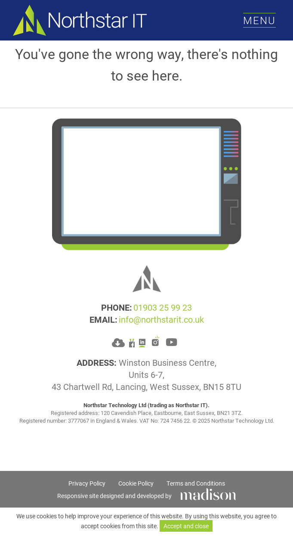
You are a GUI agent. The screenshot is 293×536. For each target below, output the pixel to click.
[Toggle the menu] (259, 20)
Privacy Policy (86, 483)
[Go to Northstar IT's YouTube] (171, 341)
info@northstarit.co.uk (161, 319)
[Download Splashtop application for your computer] (118, 342)
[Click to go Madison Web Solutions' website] (208, 493)
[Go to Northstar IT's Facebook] (132, 341)
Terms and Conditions (196, 483)
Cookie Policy (136, 483)
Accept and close (186, 526)
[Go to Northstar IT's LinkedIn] (142, 341)
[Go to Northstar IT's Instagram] (155, 341)
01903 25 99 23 (162, 307)
